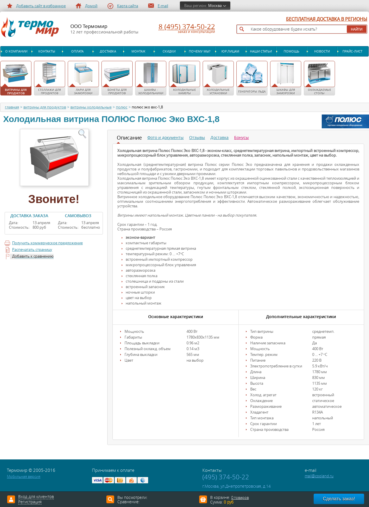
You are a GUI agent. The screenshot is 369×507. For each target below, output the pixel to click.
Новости (322, 51)
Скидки (169, 51)
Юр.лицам (230, 51)
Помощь (291, 51)
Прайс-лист (352, 51)
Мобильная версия (23, 476)
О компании (16, 51)
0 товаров (240, 497)
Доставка (108, 51)
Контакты (46, 51)
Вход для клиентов (36, 497)
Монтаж (138, 51)
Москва (215, 5)
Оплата (77, 51)
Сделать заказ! (339, 498)
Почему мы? (199, 51)
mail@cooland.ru (319, 476)
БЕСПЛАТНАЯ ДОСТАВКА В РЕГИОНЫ (326, 19)
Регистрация (30, 502)
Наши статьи (261, 51)
